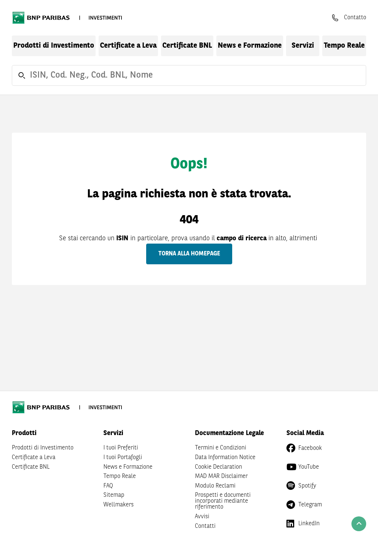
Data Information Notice (225, 458)
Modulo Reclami (215, 486)
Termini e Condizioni (220, 448)
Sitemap (113, 495)
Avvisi (202, 517)
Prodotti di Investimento (53, 46)
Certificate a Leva (128, 46)
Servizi (303, 46)
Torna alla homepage (189, 254)
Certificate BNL (187, 46)
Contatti (205, 526)
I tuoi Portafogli (122, 458)
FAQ (108, 486)
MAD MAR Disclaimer (221, 476)
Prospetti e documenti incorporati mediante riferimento (223, 501)
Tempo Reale (344, 46)
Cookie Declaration (218, 467)
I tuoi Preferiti (120, 448)
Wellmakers (118, 505)
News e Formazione (250, 46)
